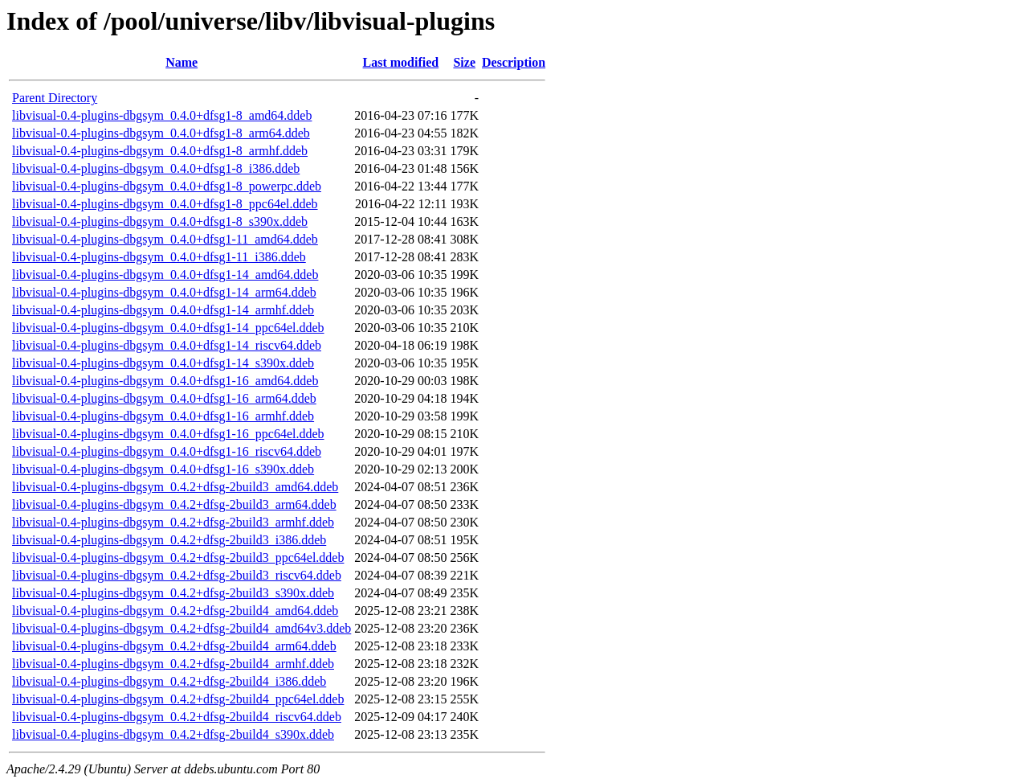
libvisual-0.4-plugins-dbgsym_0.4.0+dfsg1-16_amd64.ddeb (165, 380)
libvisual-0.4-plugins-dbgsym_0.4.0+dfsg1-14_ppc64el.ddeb (168, 327)
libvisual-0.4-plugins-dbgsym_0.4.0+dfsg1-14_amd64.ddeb (165, 274)
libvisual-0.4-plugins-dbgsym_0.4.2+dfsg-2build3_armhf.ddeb (173, 522)
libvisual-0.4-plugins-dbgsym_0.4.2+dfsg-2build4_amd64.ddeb (175, 610)
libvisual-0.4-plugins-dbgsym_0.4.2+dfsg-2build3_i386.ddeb (169, 540)
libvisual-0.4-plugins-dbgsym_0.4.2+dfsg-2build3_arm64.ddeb (174, 504)
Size (464, 62)
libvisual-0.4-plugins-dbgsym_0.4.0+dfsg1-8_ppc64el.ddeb (165, 204)
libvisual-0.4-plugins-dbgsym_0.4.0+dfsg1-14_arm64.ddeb (164, 292)
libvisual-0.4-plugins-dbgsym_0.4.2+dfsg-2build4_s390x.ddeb (173, 734)
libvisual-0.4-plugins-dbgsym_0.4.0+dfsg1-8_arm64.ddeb (161, 133)
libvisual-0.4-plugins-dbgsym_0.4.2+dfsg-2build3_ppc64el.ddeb (178, 557)
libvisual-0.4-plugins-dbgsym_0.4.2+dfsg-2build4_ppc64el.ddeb (178, 699)
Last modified (401, 62)
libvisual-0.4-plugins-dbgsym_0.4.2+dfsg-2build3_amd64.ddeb (175, 487)
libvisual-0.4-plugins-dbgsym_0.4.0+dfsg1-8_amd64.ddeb (162, 115)
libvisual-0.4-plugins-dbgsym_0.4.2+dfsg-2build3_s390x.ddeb (173, 593)
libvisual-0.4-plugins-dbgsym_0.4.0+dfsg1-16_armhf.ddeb (163, 416)
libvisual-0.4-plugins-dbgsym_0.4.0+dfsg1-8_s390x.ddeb (160, 221)
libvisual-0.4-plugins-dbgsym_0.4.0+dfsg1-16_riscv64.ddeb (166, 451)
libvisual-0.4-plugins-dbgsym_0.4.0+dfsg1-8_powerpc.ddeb (166, 186)
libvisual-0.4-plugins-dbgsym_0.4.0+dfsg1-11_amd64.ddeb (165, 239)
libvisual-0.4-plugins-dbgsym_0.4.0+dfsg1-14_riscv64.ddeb (166, 345)
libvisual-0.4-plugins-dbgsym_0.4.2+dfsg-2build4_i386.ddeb (169, 681)
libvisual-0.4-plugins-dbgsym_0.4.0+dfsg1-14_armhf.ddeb (163, 310)
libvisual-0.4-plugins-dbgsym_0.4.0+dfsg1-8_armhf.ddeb (160, 151)
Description (513, 62)
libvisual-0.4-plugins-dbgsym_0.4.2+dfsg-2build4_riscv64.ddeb (176, 717)
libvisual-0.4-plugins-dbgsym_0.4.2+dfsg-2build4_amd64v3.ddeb (181, 628)
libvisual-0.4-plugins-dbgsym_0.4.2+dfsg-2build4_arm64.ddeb (174, 646)
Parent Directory (54, 98)
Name (181, 62)
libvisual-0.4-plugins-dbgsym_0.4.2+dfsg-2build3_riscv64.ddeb (176, 575)
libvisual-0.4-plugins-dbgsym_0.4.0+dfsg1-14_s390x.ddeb (163, 363)
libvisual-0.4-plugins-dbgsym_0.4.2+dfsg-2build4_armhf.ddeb (173, 663)
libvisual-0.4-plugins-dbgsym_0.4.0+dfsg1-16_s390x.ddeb (163, 469)
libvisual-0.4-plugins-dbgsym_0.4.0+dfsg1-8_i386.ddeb (156, 168)
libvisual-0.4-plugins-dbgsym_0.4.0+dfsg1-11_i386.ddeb (159, 257)
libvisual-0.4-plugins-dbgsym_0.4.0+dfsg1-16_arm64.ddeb (164, 398)
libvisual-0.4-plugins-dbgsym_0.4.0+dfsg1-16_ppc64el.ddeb (168, 434)
